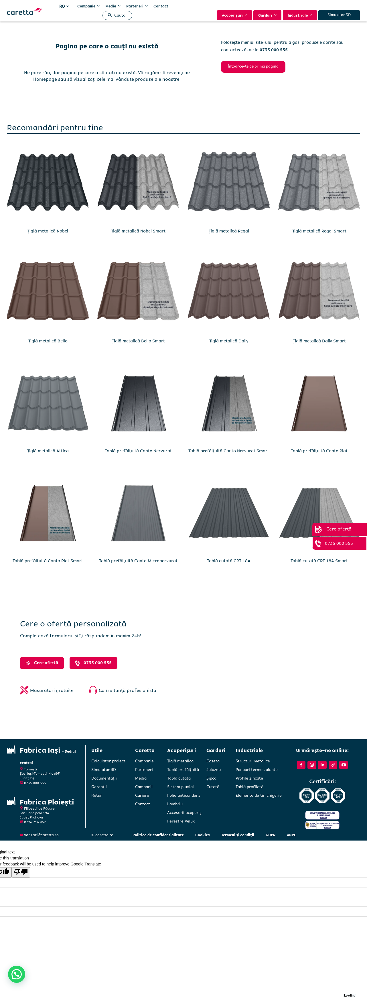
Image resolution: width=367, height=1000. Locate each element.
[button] (115, 15)
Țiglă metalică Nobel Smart (138, 231)
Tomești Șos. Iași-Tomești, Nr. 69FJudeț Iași (40, 774)
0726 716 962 (35, 822)
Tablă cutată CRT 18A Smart (319, 561)
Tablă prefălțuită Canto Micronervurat (138, 561)
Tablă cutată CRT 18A (228, 561)
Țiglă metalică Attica (48, 451)
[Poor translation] (21, 872)
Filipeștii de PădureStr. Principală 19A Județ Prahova (37, 813)
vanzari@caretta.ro (41, 835)
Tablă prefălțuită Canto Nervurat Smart (228, 451)
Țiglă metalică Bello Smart (138, 341)
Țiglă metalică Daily (228, 341)
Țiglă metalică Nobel (47, 231)
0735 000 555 (35, 783)
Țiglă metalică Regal (229, 231)
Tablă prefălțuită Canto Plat (319, 451)
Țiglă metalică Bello (48, 341)
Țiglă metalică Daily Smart (319, 341)
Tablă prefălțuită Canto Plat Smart (48, 561)
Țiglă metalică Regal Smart (319, 231)
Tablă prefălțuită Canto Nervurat (138, 451)
